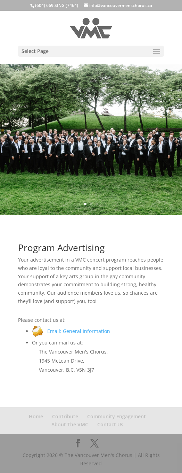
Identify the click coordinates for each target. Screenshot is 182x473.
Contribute (65, 416)
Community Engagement (116, 416)
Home (36, 416)
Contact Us (110, 424)
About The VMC (69, 424)
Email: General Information (71, 331)
